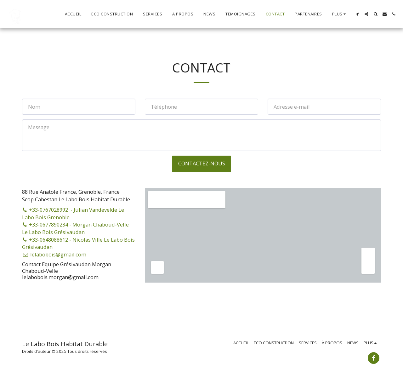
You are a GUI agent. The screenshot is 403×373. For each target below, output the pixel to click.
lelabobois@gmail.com (54, 254)
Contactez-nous (201, 163)
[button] (357, 14)
